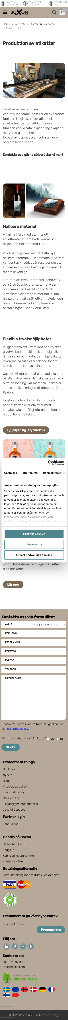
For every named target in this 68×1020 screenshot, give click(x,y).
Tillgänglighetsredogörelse (20, 804)
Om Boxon (9, 769)
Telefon (10, 669)
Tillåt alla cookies (34, 533)
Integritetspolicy (14, 792)
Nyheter (8, 775)
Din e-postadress (13, 924)
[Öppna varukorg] (62, 12)
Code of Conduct (14, 809)
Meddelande (13, 678)
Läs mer (13, 584)
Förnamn (11, 633)
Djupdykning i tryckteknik (26, 430)
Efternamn (12, 642)
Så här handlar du (14, 844)
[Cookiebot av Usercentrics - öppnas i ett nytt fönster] (48, 462)
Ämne (8, 624)
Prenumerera (51, 929)
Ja (50, 739)
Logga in (8, 850)
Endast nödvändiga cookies (34, 554)
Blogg (6, 780)
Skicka (10, 747)
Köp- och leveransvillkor (19, 855)
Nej (60, 739)
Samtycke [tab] (10, 472)
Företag (10, 651)
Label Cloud (10, 824)
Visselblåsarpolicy (15, 786)
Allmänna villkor (13, 861)
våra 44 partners (24, 491)
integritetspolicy (17, 728)
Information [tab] (30, 472)
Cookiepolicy (11, 798)
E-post (9, 660)
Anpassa (34, 544)
